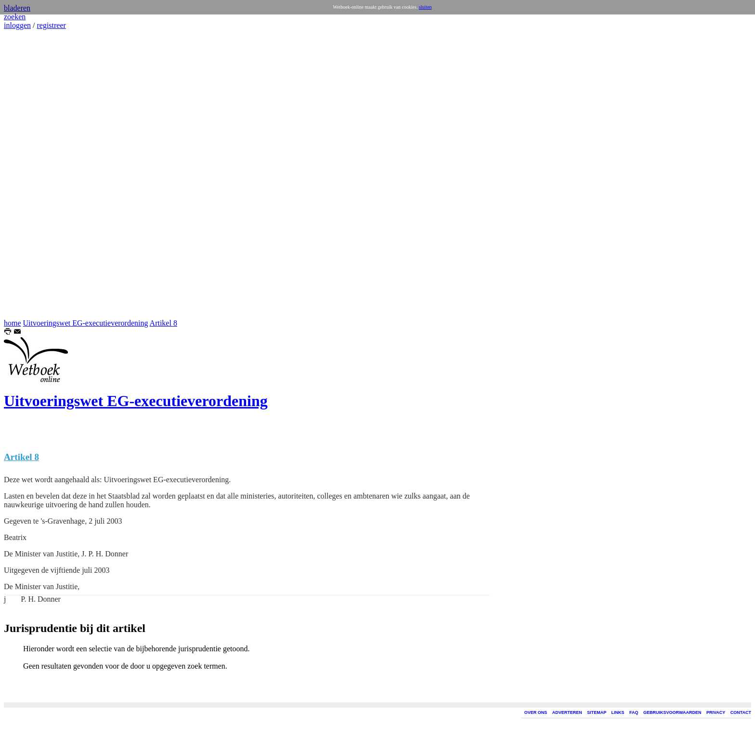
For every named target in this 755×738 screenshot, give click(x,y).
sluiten (425, 7)
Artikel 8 (163, 323)
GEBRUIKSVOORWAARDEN (672, 712)
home (12, 323)
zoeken (15, 17)
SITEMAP (596, 712)
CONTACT (740, 712)
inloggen (17, 25)
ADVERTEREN (567, 712)
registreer (51, 25)
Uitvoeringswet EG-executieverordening (85, 323)
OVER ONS (535, 712)
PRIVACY (715, 712)
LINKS (618, 712)
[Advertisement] (33, 174)
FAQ (633, 712)
